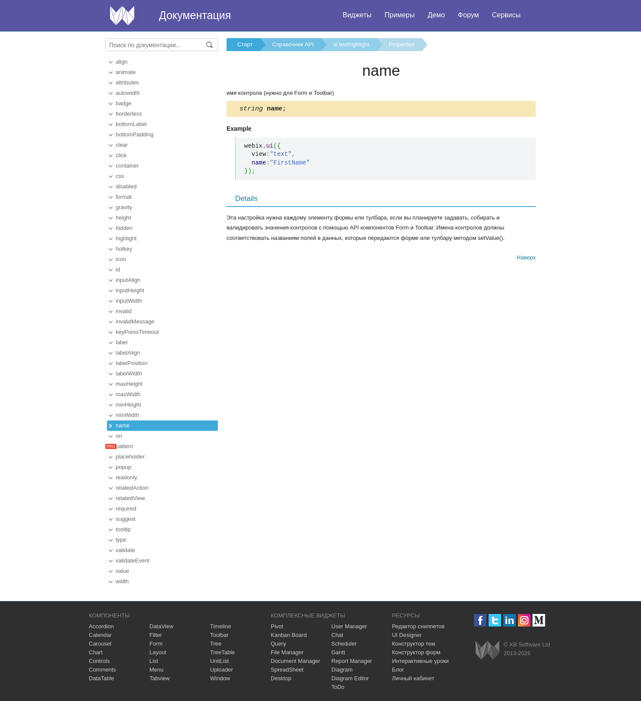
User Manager (349, 626)
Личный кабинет (413, 678)
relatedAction (132, 488)
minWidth (127, 415)
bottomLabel (131, 124)
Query (278, 643)
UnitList (219, 661)
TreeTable (222, 652)
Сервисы (506, 15)
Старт (245, 44)
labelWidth (129, 373)
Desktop (281, 678)
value (122, 571)
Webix (487, 650)
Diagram (342, 669)
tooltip (123, 529)
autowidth (128, 93)
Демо (436, 15)
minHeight (128, 404)
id (118, 269)
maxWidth (128, 394)
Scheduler (344, 643)
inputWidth (129, 300)
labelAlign (128, 352)
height (123, 217)
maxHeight (129, 384)
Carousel (100, 643)
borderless (129, 113)
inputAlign (128, 280)
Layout (157, 652)
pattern (124, 446)
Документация (195, 15)
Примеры (400, 15)
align (121, 61)
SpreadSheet (287, 669)
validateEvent (132, 560)
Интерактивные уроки (420, 661)
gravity (124, 207)
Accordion (101, 626)
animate (126, 72)
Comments (102, 669)
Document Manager (295, 661)
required (126, 508)
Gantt (338, 652)
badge (123, 103)
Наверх (526, 258)
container (127, 165)
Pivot (277, 626)
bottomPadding (134, 134)
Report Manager (351, 661)
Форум (468, 15)
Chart (96, 652)
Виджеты (357, 15)
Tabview (159, 678)
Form (155, 643)
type (121, 539)
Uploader (221, 669)
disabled (126, 186)
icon (121, 259)
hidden (124, 228)
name (123, 425)
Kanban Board (289, 635)
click (121, 155)
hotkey (124, 249)
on (119, 436)
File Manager (287, 652)
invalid (124, 311)
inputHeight (130, 290)
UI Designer (407, 635)
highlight (126, 238)
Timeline (220, 626)
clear (122, 145)
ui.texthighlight (351, 44)
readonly (126, 477)
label (121, 342)
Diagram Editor (350, 678)
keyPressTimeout (137, 332)
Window (220, 678)
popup (123, 467)
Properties (401, 44)
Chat (337, 635)
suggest (126, 519)
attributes (127, 82)
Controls (99, 661)
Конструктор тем (413, 643)
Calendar (100, 635)
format (124, 197)
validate (125, 550)
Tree (215, 643)
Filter (155, 635)
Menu (156, 669)
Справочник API (293, 44)
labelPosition (132, 363)
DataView (161, 626)
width (122, 581)
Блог (398, 669)
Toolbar (219, 635)
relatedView (130, 498)
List (153, 661)
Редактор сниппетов (418, 626)
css (120, 176)
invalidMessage (135, 321)
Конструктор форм (416, 652)
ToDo (337, 687)
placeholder (130, 456)
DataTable (101, 678)
